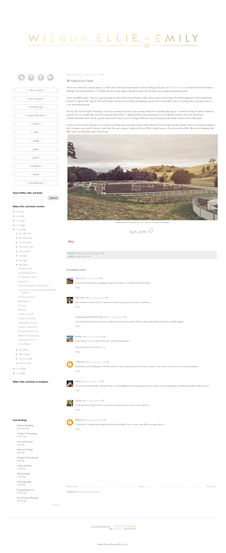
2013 (18, 373)
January (23, 363)
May (21, 265)
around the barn (80, 256)
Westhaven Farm (177, 87)
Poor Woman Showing (27, 498)
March (22, 354)
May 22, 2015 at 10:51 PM (94, 420)
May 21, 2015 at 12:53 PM (97, 362)
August (22, 251)
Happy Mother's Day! (28, 323)
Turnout (22, 305)
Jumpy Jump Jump (26, 318)
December (23, 233)
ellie (89, 256)
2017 (18, 220)
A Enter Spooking (25, 425)
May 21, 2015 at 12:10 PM (94, 336)
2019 (18, 211)
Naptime (22, 310)
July (21, 256)
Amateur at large (25, 449)
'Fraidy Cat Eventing (27, 433)
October (23, 242)
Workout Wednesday (28, 331)
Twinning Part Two (27, 340)
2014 (18, 368)
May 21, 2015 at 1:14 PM (93, 381)
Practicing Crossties (27, 277)
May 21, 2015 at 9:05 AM (115, 317)
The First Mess (23, 474)
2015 (18, 229)
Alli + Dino (80, 298)
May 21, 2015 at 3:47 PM (93, 400)
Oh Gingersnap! (24, 482)
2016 (18, 225)
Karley (78, 336)
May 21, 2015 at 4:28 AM (92, 278)
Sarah (78, 400)
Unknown (80, 362)
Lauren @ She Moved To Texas (89, 317)
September (24, 247)
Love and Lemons (25, 441)
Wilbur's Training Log (28, 335)
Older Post (211, 486)
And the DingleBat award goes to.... (34, 285)
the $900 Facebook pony (27, 457)
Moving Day (23, 301)
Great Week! (24, 344)
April (21, 350)
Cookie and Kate (24, 466)
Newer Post (72, 486)
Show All (55, 505)
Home (141, 486)
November (24, 238)
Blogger (124, 544)
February (23, 359)
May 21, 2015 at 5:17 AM (97, 298)
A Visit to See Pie (25, 314)
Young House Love (25, 490)
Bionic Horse (24, 281)
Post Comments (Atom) (89, 492)
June (21, 260)
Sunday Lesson (25, 268)
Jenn (77, 278)
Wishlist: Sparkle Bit (27, 327)
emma (78, 381)
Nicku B (78, 420)
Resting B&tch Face (27, 273)
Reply (77, 287)
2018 (18, 216)
